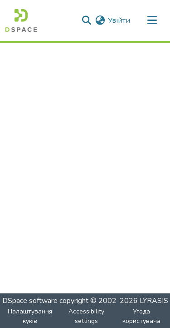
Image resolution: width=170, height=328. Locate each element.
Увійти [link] (119, 20)
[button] (21, 20)
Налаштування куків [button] (30, 316)
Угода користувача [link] (141, 316)
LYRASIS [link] (154, 301)
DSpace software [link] (30, 301)
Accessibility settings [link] (86, 316)
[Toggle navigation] (152, 20)
